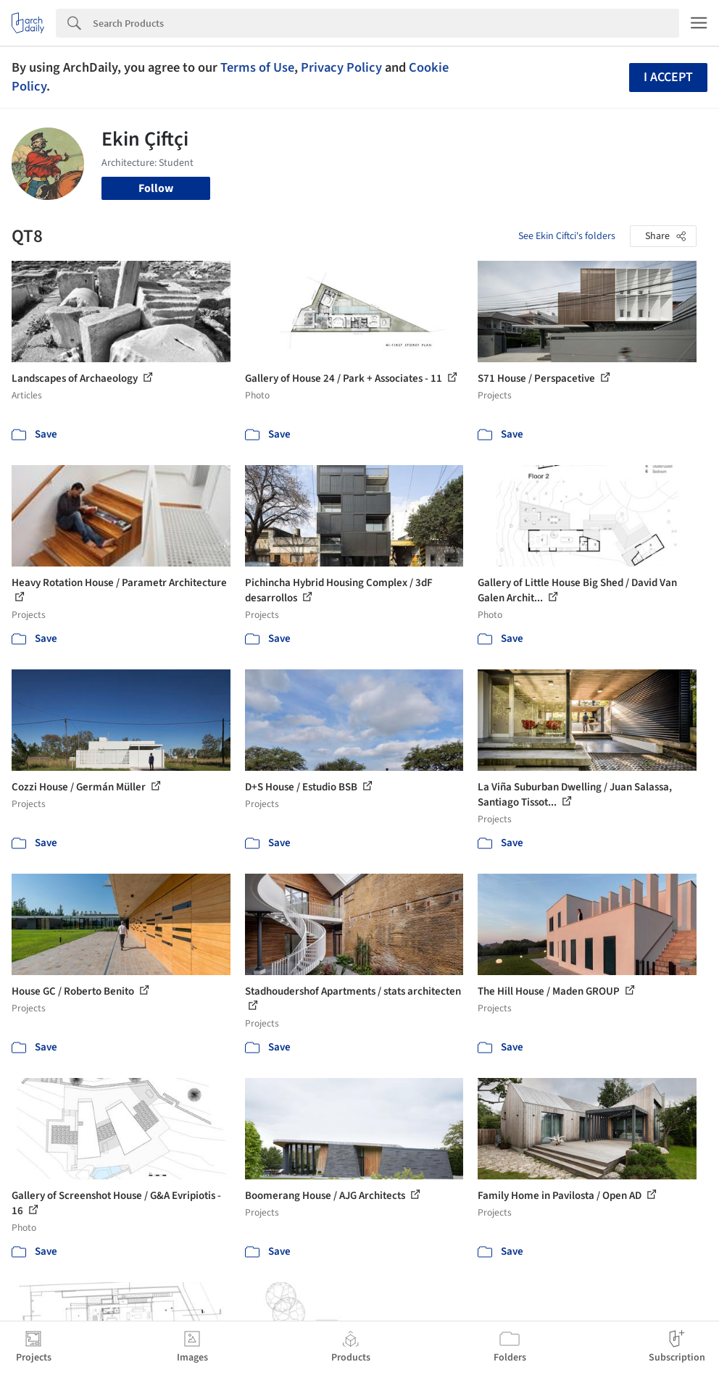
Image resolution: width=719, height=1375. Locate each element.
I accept (668, 77)
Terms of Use (257, 67)
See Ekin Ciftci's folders (566, 236)
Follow (155, 188)
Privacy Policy (341, 67)
